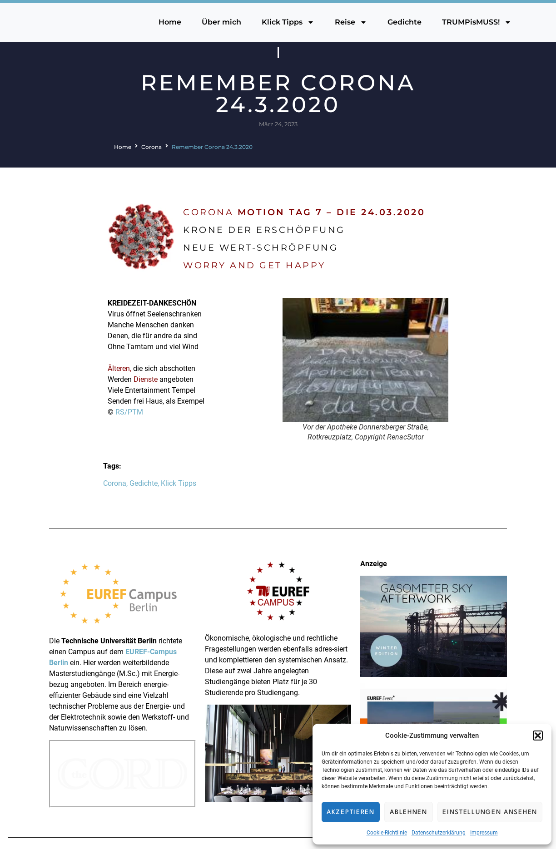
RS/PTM (129, 412)
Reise (351, 22)
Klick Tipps (288, 22)
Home (170, 22)
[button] (537, 735)
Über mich (221, 22)
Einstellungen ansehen (489, 812)
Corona (151, 146)
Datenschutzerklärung (439, 832)
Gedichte (404, 22)
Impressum (484, 832)
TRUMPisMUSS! (476, 22)
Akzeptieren (351, 812)
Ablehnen (408, 812)
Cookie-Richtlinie (387, 832)
